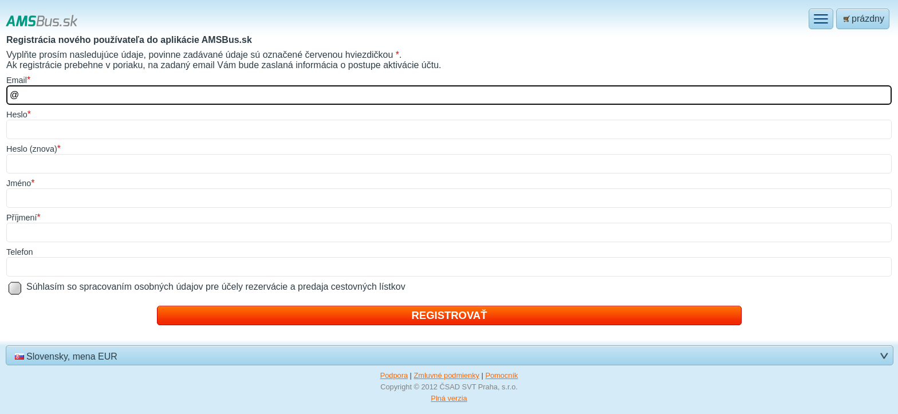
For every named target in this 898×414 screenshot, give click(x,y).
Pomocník (501, 375)
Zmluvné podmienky (446, 375)
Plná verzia (449, 398)
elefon (19, 252)
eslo (16, 114)
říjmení (21, 217)
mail (16, 80)
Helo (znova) (31, 148)
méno (18, 183)
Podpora (394, 375)
